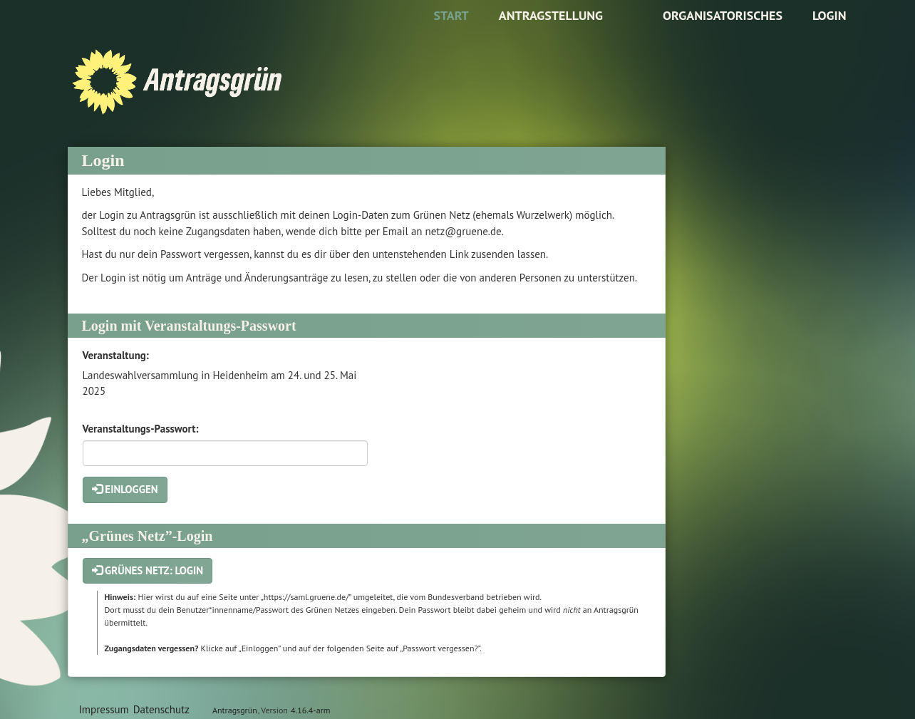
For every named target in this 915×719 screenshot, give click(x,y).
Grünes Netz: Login (148, 570)
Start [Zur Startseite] (450, 15)
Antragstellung (551, 15)
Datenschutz (161, 709)
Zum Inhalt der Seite (54, 33)
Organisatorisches (722, 15)
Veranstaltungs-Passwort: (141, 428)
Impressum (104, 709)
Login (829, 15)
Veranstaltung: (116, 355)
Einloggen (125, 489)
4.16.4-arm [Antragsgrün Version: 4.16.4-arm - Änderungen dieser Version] (310, 710)
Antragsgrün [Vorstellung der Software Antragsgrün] (234, 710)
